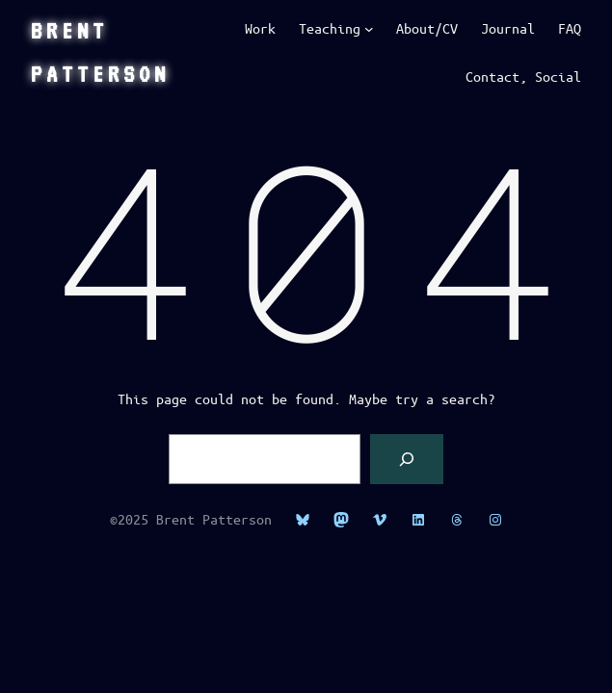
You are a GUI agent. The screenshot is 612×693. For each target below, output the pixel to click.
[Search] (406, 459)
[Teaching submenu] (369, 29)
